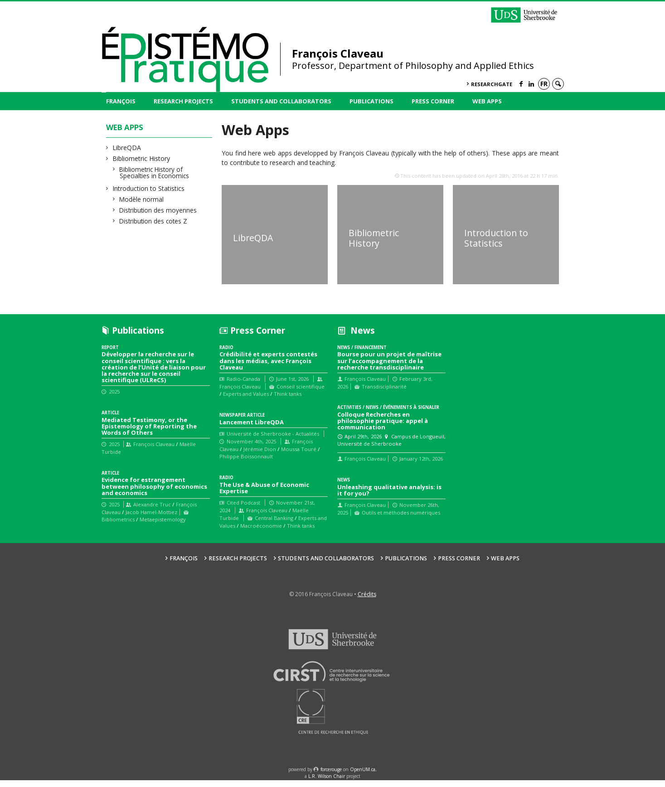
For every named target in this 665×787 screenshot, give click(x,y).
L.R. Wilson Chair (326, 783)
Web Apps (487, 101)
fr (544, 83)
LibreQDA (127, 147)
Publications (371, 101)
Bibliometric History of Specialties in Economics (154, 172)
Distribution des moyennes (158, 210)
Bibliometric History (141, 158)
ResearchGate (491, 84)
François (121, 101)
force (331, 776)
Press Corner (433, 101)
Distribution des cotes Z (153, 221)
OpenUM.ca (362, 776)
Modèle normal (142, 199)
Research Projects (183, 101)
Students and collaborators (281, 101)
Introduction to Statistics (148, 188)
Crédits (367, 601)
